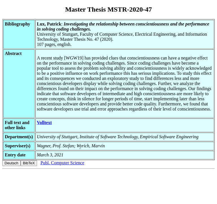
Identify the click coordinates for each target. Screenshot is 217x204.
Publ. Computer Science (62, 162)
